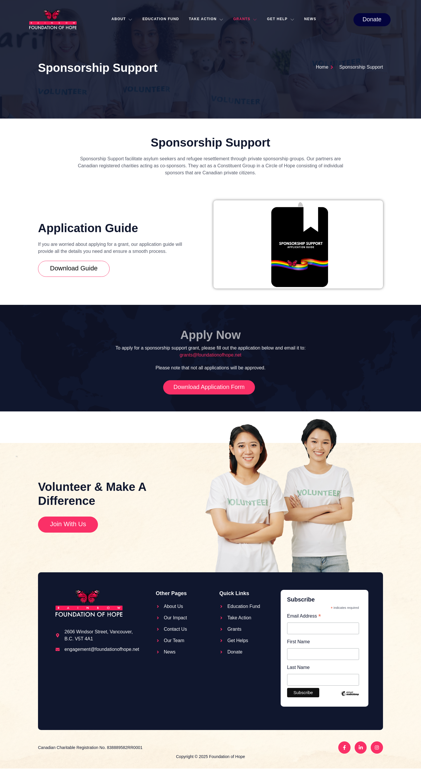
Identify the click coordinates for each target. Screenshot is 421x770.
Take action (206, 19)
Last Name (298, 668)
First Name (298, 642)
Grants (246, 19)
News (313, 19)
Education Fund (160, 19)
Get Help (282, 19)
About (120, 19)
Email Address (304, 616)
